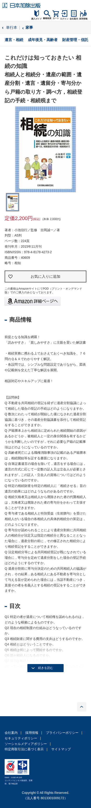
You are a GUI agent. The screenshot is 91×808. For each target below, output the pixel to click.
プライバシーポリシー (62, 733)
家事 (29, 27)
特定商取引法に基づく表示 (24, 749)
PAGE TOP (81, 707)
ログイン (64, 19)
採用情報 (31, 733)
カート (56, 18)
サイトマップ (61, 749)
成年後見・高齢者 (43, 40)
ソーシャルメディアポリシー (26, 744)
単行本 (11, 27)
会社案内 (11, 733)
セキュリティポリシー (21, 738)
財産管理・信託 (75, 40)
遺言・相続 (14, 40)
